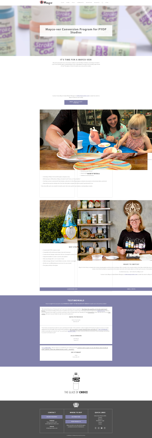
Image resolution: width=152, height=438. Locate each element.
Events (100, 424)
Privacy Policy (82, 435)
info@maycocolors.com (51, 428)
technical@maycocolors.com (52, 423)
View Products (76, 421)
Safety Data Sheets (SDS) (100, 415)
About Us (100, 419)
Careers (100, 422)
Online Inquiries (52, 416)
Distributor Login (100, 420)
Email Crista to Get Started (76, 102)
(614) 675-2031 (53, 422)
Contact (100, 417)
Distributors (76, 416)
